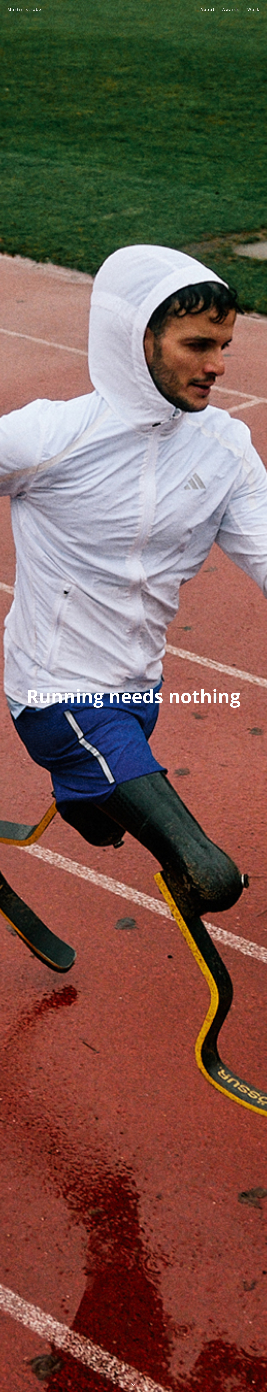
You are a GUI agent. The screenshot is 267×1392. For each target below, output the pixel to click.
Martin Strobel (25, 9)
